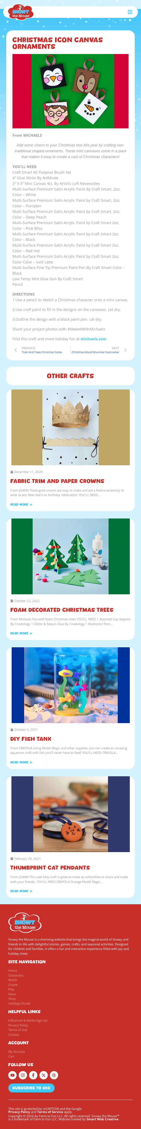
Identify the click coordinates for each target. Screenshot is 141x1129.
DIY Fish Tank (30, 738)
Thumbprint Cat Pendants (50, 867)
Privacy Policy (19, 1112)
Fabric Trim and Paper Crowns (57, 481)
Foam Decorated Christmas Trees (62, 609)
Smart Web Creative (102, 1119)
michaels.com (94, 338)
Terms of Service (50, 1112)
